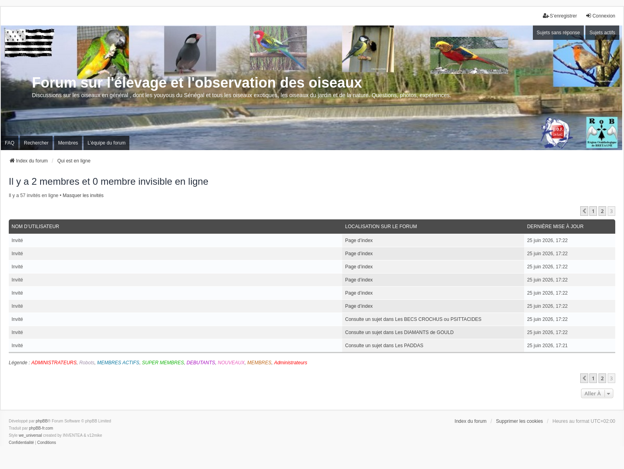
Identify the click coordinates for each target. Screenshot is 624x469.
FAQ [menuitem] (9, 143)
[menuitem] (21, 442)
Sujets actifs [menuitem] (602, 32)
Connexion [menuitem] (600, 16)
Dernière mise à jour (555, 226)
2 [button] (602, 211)
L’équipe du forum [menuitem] (106, 143)
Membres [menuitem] (68, 143)
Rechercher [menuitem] (36, 143)
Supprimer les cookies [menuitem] (519, 421)
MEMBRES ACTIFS (118, 362)
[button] (584, 211)
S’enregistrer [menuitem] (560, 16)
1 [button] (593, 211)
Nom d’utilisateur (35, 226)
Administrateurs (290, 362)
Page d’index (358, 240)
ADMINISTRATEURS (54, 362)
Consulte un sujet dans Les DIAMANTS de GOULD (399, 332)
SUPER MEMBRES (163, 362)
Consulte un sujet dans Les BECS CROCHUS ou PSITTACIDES (413, 319)
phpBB (42, 421)
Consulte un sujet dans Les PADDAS (384, 345)
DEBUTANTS (201, 362)
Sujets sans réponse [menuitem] (558, 32)
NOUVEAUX (231, 362)
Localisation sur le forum (381, 226)
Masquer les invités (83, 195)
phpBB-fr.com (41, 428)
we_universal (30, 435)
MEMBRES (259, 362)
